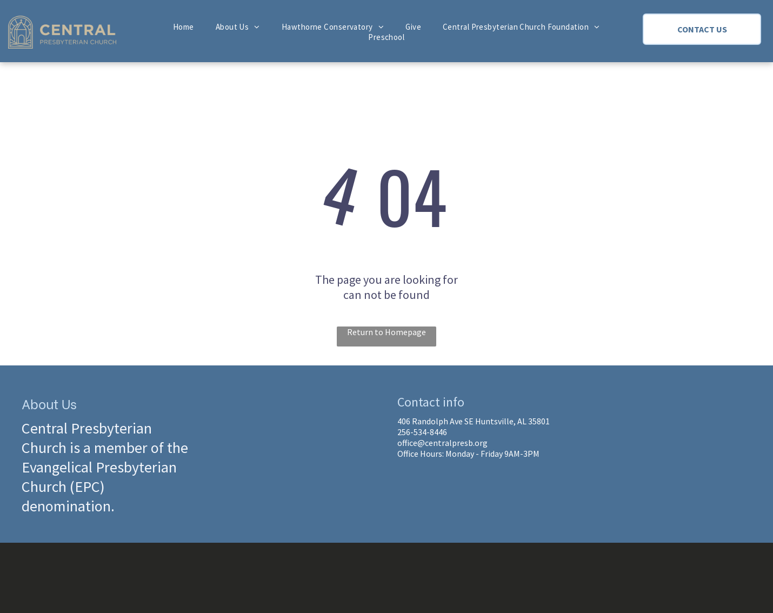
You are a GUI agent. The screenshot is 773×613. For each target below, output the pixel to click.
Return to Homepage (386, 332)
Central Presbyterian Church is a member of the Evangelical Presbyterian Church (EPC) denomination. (105, 467)
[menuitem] (183, 27)
